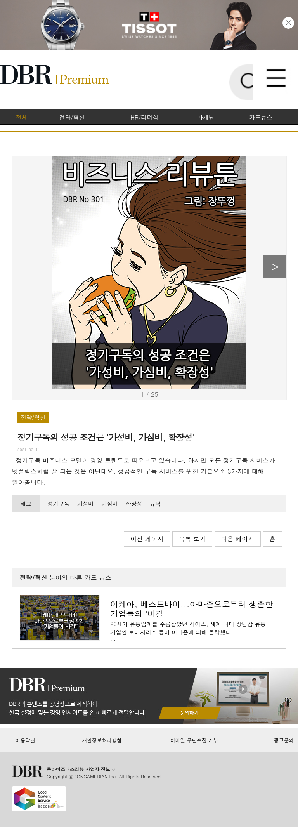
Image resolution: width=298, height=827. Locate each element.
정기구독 (58, 503)
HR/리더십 (144, 117)
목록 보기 (192, 538)
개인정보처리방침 (102, 740)
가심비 (109, 503)
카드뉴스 (260, 117)
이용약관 (25, 740)
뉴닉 (155, 503)
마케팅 (206, 117)
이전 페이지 (146, 538)
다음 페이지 (237, 538)
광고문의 (284, 740)
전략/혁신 (72, 117)
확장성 (133, 503)
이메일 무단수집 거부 (194, 740)
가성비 (85, 503)
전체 (21, 117)
